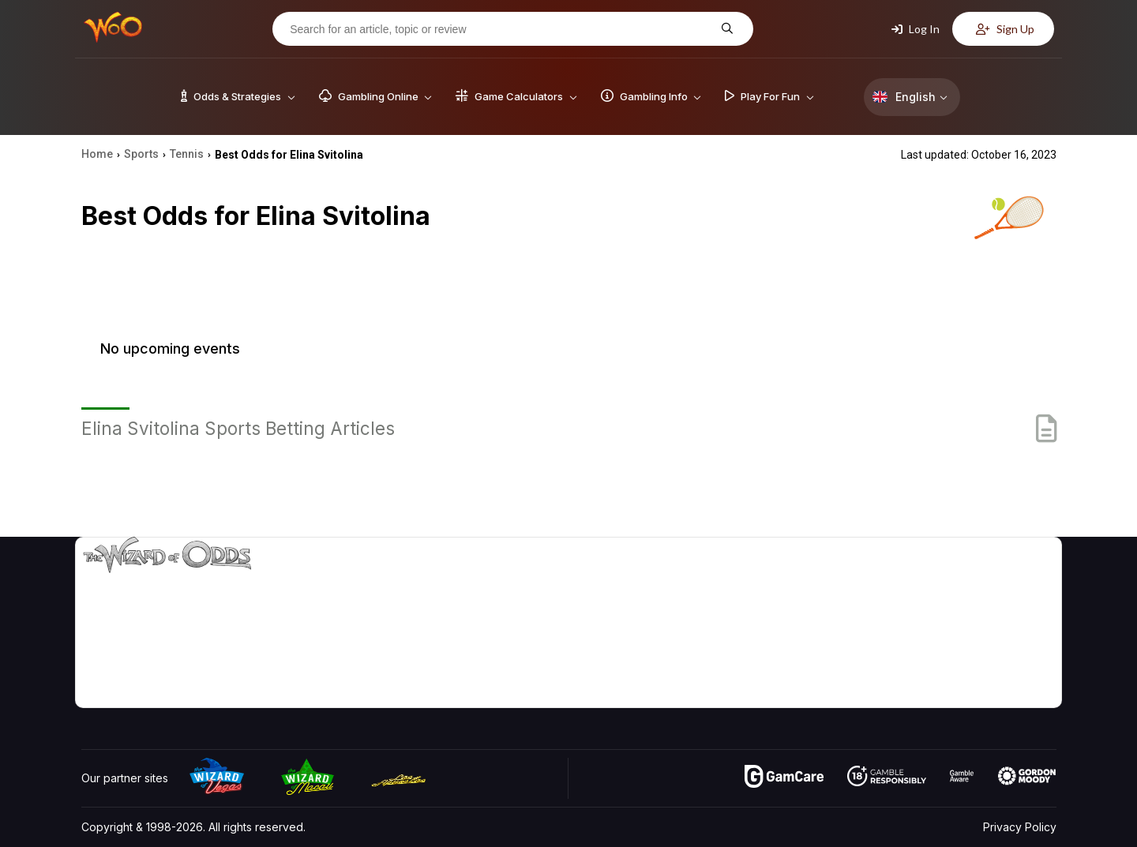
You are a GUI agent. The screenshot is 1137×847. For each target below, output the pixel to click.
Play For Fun (774, 649)
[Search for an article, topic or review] (500, 29)
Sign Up (1005, 29)
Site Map (1018, 626)
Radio (925, 672)
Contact (930, 603)
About (925, 580)
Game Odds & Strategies (806, 580)
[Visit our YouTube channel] (94, 691)
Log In (915, 29)
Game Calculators (787, 603)
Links (923, 626)
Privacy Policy (1019, 827)
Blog (1007, 603)
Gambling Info (777, 626)
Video (1010, 580)
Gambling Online (784, 672)
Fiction (1012, 649)
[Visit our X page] (129, 691)
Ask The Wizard (784, 695)
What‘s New (940, 649)
